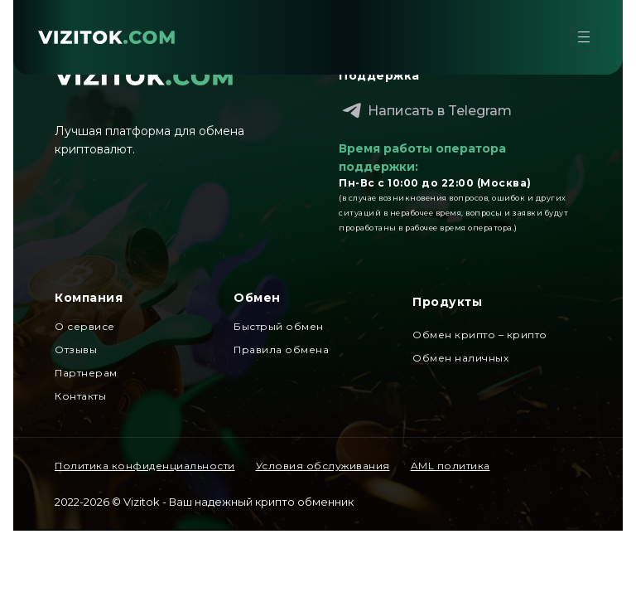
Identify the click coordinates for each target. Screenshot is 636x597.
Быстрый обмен (279, 326)
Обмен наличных (460, 358)
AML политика (450, 465)
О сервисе (85, 326)
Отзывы (76, 349)
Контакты (80, 396)
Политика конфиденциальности (145, 465)
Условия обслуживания (323, 465)
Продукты (447, 301)
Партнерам (86, 372)
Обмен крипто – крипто (479, 334)
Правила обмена (281, 349)
